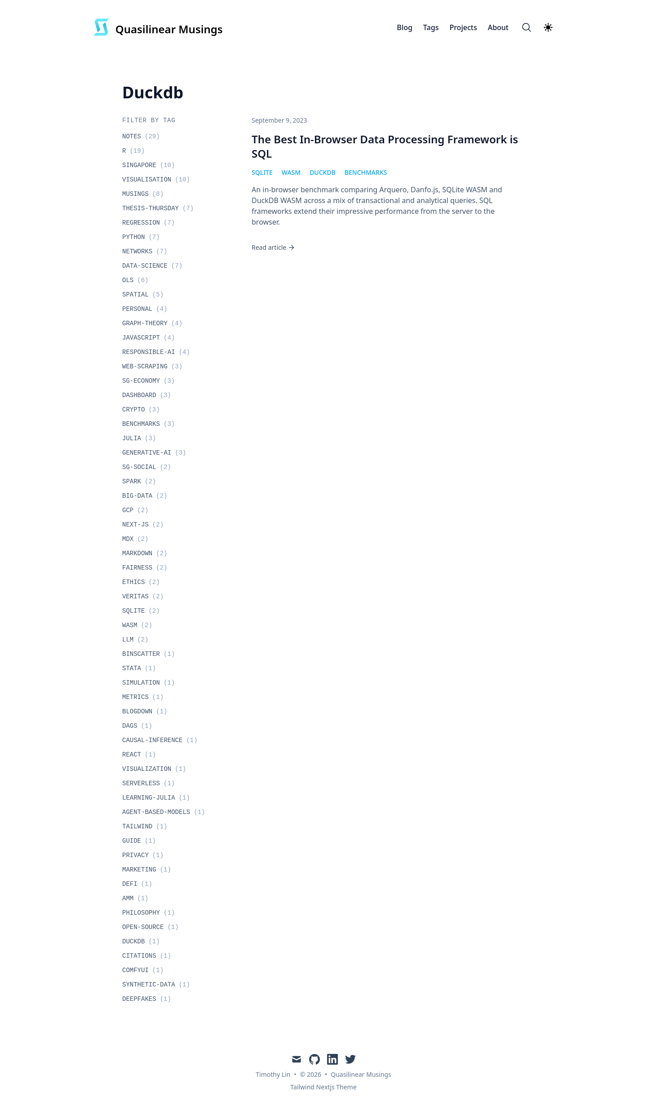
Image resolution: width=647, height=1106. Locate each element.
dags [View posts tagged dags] (137, 726)
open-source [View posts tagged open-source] (150, 927)
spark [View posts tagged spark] (139, 481)
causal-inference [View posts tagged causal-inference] (160, 740)
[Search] (526, 27)
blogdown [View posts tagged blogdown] (144, 711)
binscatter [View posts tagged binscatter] (148, 654)
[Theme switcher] (548, 27)
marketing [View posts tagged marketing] (146, 869)
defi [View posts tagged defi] (137, 884)
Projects (463, 27)
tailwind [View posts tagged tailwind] (144, 826)
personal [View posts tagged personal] (144, 309)
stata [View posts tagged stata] (139, 668)
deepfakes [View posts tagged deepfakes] (146, 999)
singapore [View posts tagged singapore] (148, 165)
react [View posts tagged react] (139, 754)
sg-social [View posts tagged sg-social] (146, 467)
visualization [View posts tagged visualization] (154, 769)
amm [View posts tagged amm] (135, 898)
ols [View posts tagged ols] (135, 280)
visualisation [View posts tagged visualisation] (156, 179)
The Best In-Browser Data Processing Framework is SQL (385, 146)
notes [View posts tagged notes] (141, 136)
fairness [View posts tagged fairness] (144, 567)
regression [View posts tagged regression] (148, 222)
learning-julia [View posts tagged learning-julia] (156, 797)
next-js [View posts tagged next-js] (143, 524)
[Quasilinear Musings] (158, 27)
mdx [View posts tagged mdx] (135, 539)
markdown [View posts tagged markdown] (144, 553)
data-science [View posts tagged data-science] (152, 266)
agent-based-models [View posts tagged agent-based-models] (163, 812)
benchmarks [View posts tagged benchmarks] (148, 424)
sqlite (262, 172)
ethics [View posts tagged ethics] (141, 582)
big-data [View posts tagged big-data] (144, 496)
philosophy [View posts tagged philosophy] (148, 912)
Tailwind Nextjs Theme (323, 1087)
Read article (273, 247)
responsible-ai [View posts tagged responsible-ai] (156, 352)
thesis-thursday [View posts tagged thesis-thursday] (158, 208)
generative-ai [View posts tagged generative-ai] (154, 452)
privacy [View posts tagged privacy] (143, 855)
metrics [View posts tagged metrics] (143, 697)
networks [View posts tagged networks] (144, 251)
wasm (291, 172)
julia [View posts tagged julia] (139, 438)
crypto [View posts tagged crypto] (141, 409)
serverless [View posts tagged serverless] (148, 783)
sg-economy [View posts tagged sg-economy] (148, 381)
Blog (404, 27)
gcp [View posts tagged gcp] (135, 510)
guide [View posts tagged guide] (139, 841)
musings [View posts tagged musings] (143, 194)
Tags (431, 27)
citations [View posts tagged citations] (146, 956)
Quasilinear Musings (361, 1074)
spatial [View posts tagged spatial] (143, 294)
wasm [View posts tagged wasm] (137, 625)
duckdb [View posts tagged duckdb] (141, 941)
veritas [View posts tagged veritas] (143, 596)
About (498, 27)
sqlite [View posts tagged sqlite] (141, 611)
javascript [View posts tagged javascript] (148, 337)
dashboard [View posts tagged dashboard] (146, 395)
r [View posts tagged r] (133, 151)
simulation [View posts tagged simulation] (148, 682)
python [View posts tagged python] (141, 237)
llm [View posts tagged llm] (135, 639)
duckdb (323, 172)
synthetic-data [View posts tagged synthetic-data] (156, 984)
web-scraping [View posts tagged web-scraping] (152, 366)
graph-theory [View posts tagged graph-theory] (152, 323)
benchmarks (366, 172)
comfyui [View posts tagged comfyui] (143, 970)
